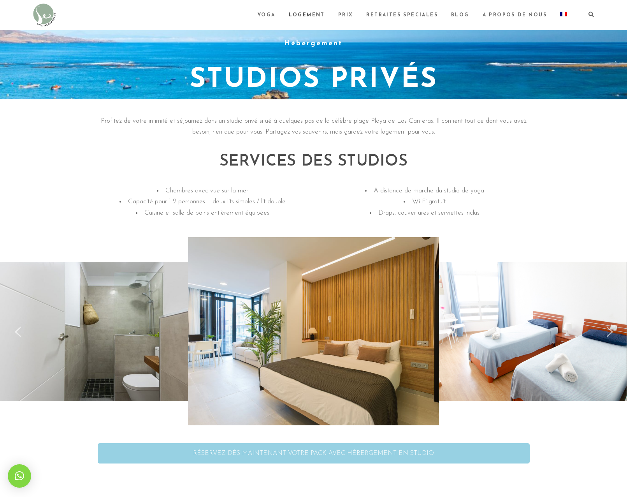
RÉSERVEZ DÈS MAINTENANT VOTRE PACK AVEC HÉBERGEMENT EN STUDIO (313, 453)
